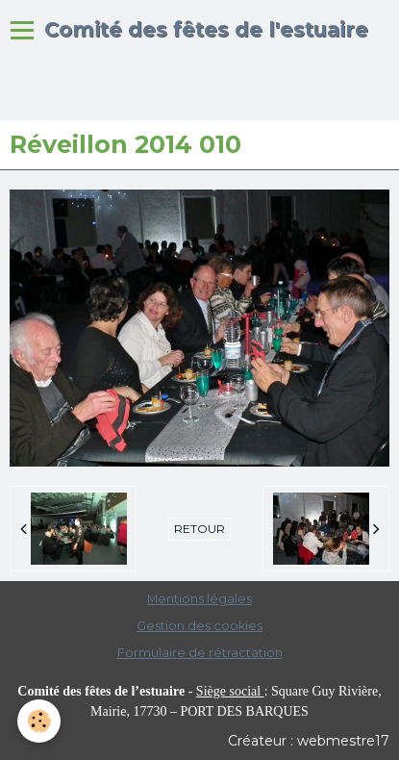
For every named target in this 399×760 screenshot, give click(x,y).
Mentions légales (199, 599)
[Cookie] (39, 721)
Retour (199, 528)
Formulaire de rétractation (200, 653)
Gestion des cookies (199, 626)
